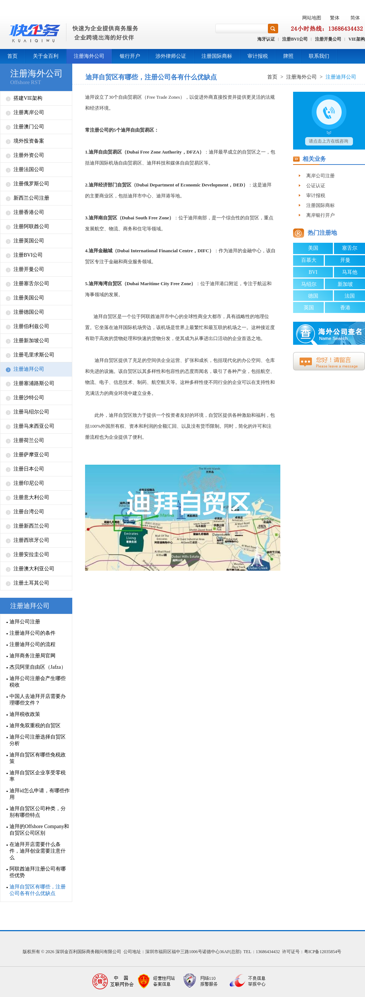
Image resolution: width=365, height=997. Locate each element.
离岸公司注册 (320, 175)
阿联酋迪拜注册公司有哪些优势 (37, 872)
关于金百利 (45, 56)
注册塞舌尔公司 (31, 283)
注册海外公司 (89, 56)
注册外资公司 (29, 155)
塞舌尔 (349, 248)
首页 (12, 56)
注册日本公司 (29, 469)
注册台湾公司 (29, 511)
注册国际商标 (216, 56)
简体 (355, 17)
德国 (313, 296)
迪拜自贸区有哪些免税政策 (37, 758)
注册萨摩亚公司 (31, 454)
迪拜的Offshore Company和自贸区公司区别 (39, 830)
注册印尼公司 (29, 483)
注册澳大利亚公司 (34, 568)
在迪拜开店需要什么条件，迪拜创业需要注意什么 (37, 851)
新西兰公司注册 (31, 198)
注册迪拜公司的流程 (32, 644)
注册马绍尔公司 (31, 412)
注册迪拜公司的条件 (32, 633)
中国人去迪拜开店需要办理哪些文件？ (37, 700)
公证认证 (315, 185)
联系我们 (319, 56)
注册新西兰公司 (31, 526)
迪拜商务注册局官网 (32, 655)
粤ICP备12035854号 (323, 951)
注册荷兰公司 (29, 440)
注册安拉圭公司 (31, 554)
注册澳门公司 (29, 126)
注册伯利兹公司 (31, 326)
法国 (350, 296)
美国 (313, 248)
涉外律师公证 (170, 56)
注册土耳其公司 (31, 583)
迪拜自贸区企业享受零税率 (37, 776)
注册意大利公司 (31, 497)
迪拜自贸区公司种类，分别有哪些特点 (37, 812)
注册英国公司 (29, 240)
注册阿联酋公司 (31, 226)
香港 (345, 307)
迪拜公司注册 (24, 621)
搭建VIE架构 (28, 98)
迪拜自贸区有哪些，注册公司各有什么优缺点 (37, 890)
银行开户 (130, 56)
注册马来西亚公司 (34, 426)
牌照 (288, 56)
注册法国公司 (29, 169)
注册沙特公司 (29, 397)
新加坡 (345, 284)
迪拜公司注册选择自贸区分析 (37, 740)
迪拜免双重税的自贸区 (35, 725)
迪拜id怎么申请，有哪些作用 (39, 794)
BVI (312, 272)
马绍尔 (308, 284)
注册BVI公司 (294, 39)
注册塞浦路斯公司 (34, 383)
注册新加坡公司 (31, 340)
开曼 (345, 260)
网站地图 (311, 17)
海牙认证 (266, 39)
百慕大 (308, 260)
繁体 (334, 17)
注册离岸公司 (29, 112)
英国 (309, 307)
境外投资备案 (29, 141)
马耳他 (349, 272)
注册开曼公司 (328, 39)
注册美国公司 (29, 298)
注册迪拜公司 (29, 369)
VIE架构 (357, 39)
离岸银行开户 (320, 215)
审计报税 (257, 56)
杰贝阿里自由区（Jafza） (37, 667)
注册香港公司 (29, 212)
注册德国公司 (29, 312)
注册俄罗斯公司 (31, 183)
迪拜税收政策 (24, 714)
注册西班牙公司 (31, 540)
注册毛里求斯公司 (34, 355)
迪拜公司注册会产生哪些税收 (37, 682)
